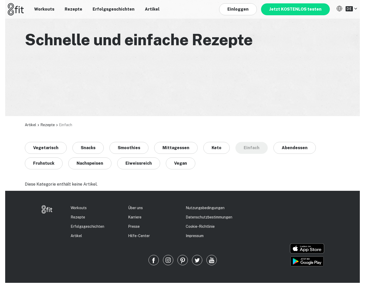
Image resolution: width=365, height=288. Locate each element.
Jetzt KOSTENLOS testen (295, 9)
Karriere (134, 217)
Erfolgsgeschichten (114, 9)
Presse (134, 226)
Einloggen (238, 9)
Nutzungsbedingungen (205, 208)
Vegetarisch (45, 147)
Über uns (135, 208)
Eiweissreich (138, 163)
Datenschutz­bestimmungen (209, 217)
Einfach (251, 147)
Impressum (195, 236)
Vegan (180, 163)
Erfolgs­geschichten (87, 226)
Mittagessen (175, 147)
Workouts (44, 9)
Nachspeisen (90, 163)
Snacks (88, 147)
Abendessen (295, 147)
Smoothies (129, 147)
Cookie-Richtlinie (200, 226)
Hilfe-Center (139, 236)
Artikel (152, 9)
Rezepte (73, 9)
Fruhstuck (43, 163)
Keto (216, 147)
